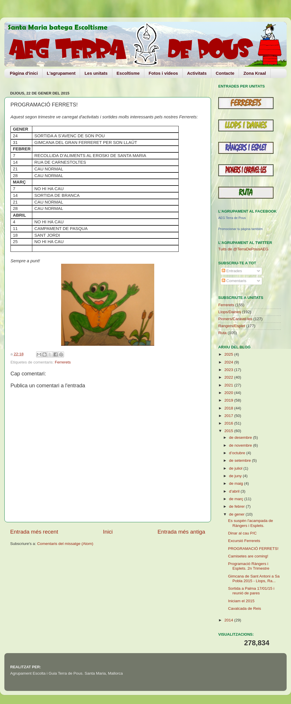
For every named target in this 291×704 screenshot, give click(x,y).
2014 (229, 620)
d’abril (235, 491)
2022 (229, 377)
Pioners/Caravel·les (235, 319)
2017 (229, 416)
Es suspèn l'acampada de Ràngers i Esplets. (250, 522)
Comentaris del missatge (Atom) (65, 543)
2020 (229, 393)
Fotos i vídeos (163, 73)
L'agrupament (61, 73)
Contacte (225, 73)
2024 (229, 362)
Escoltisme (128, 73)
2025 (229, 354)
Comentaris (234, 281)
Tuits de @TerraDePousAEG (243, 249)
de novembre (241, 445)
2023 (229, 370)
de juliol (236, 468)
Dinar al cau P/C (242, 533)
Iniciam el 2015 (241, 601)
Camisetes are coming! (248, 556)
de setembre (240, 460)
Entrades (232, 271)
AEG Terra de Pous (232, 218)
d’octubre (237, 453)
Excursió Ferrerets (244, 541)
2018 (229, 408)
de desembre (241, 437)
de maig (236, 483)
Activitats (197, 73)
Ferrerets (63, 362)
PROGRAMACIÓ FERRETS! (253, 548)
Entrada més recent (34, 532)
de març (236, 499)
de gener (237, 514)
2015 (229, 431)
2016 (229, 423)
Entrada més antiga (181, 532)
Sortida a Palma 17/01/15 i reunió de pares (251, 590)
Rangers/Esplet (231, 326)
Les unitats (95, 73)
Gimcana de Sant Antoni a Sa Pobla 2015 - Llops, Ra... (254, 578)
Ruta (222, 333)
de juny (236, 476)
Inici (108, 532)
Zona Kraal (254, 73)
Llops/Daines (229, 312)
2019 (229, 400)
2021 (229, 385)
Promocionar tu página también (240, 229)
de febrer (237, 506)
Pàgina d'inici (24, 73)
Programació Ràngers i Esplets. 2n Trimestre (248, 566)
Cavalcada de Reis (244, 608)
